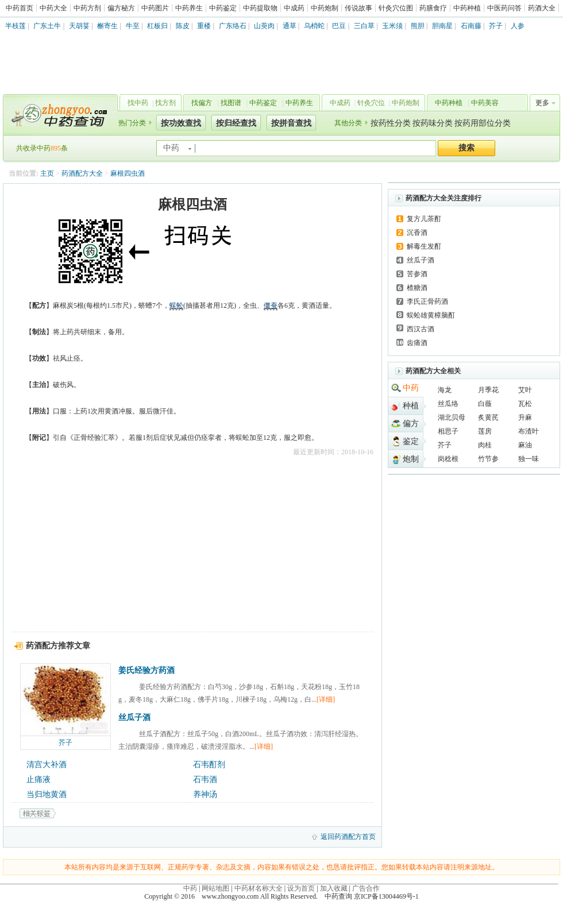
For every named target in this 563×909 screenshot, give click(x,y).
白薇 (485, 404)
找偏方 (201, 103)
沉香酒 (417, 233)
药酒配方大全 (82, 173)
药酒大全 (542, 8)
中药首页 (19, 8)
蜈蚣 (176, 305)
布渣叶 (528, 431)
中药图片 (155, 8)
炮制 (411, 459)
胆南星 (442, 26)
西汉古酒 (420, 329)
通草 (289, 26)
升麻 (525, 417)
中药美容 (485, 103)
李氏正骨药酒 (427, 301)
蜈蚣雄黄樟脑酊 (431, 315)
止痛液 (38, 779)
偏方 (411, 423)
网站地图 (215, 888)
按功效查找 (181, 123)
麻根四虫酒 (127, 173)
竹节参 (488, 459)
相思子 (448, 431)
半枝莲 (15, 26)
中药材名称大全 (258, 888)
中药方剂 (87, 8)
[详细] (326, 699)
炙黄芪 (488, 417)
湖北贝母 (451, 417)
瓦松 (525, 404)
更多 (542, 103)
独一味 (528, 459)
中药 (411, 388)
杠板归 (157, 26)
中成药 (294, 8)
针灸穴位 (371, 103)
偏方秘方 (121, 8)
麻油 (525, 445)
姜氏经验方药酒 (146, 670)
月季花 (488, 390)
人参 (518, 26)
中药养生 (189, 8)
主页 (47, 173)
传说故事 (358, 8)
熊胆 (418, 26)
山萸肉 (264, 26)
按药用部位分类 (482, 123)
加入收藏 (334, 888)
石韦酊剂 (209, 764)
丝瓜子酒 (134, 717)
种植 (411, 405)
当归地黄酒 (46, 794)
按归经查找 (236, 123)
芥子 (496, 26)
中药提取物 (260, 8)
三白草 (364, 26)
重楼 (204, 26)
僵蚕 (270, 305)
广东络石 (232, 26)
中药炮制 (324, 8)
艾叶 (525, 390)
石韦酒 (205, 779)
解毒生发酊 (424, 246)
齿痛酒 (417, 343)
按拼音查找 (291, 123)
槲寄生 (107, 26)
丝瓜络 (448, 404)
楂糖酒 (417, 288)
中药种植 (467, 8)
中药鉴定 (223, 8)
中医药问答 (504, 8)
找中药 (138, 103)
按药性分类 (391, 123)
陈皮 (183, 26)
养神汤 (205, 794)
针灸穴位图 (396, 8)
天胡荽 (79, 26)
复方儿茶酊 (424, 219)
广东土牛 (47, 26)
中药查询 (58, 114)
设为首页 (301, 888)
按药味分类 (432, 123)
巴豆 (339, 26)
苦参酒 (417, 274)
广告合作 (366, 888)
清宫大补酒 (46, 764)
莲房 (485, 431)
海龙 (445, 390)
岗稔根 (448, 459)
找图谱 (231, 103)
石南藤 (471, 26)
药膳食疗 (433, 8)
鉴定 (411, 441)
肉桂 (485, 445)
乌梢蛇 (314, 26)
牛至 (133, 26)
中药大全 (53, 8)
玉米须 (392, 26)
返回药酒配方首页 (348, 837)
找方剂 (165, 103)
